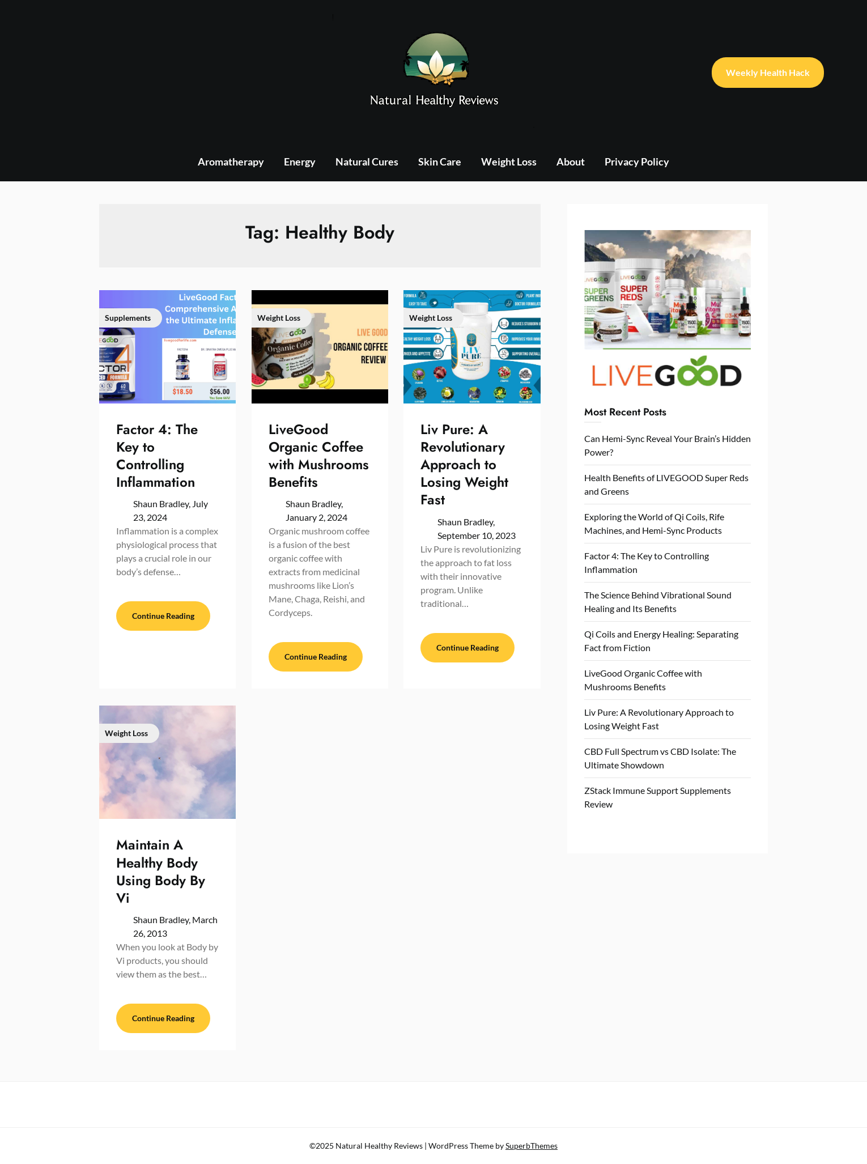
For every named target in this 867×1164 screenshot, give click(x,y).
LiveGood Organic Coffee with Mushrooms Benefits (319, 455)
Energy (300, 161)
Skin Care (439, 161)
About (570, 161)
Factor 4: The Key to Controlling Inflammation (157, 455)
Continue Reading (163, 616)
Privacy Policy (637, 161)
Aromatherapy (231, 161)
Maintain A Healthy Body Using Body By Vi (160, 871)
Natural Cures (366, 161)
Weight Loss (509, 161)
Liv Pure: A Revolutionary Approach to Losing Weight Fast (464, 464)
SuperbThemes (531, 1145)
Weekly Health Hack (768, 72)
